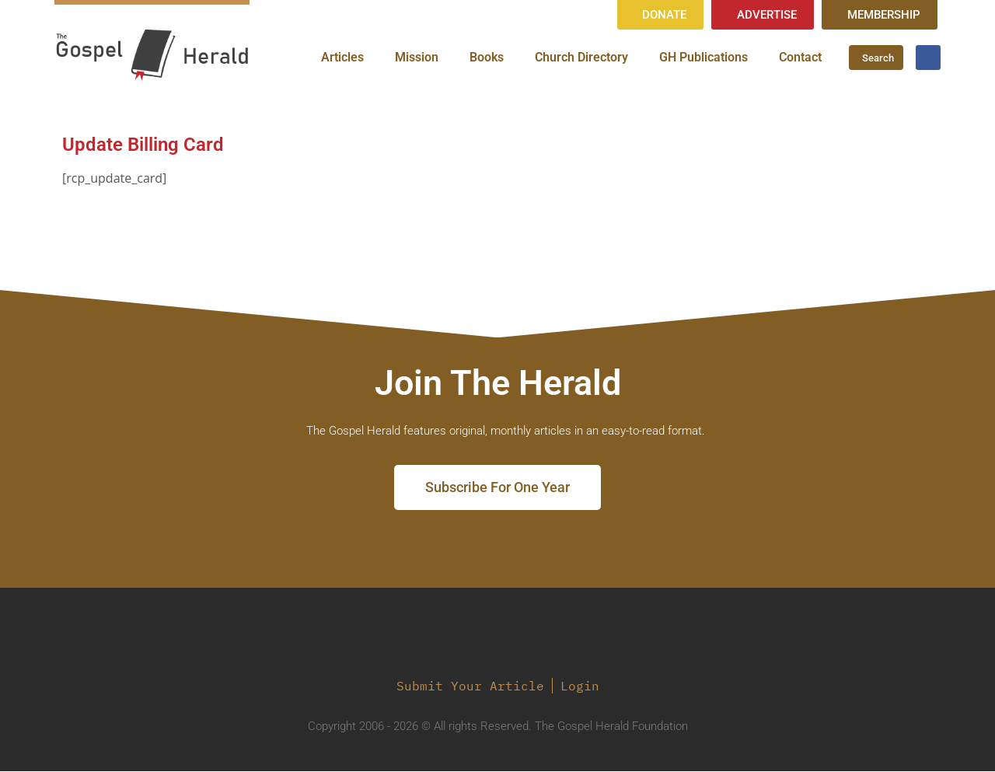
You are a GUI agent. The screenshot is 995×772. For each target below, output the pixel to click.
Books (487, 58)
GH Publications (703, 58)
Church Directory (581, 58)
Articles (342, 58)
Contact (800, 58)
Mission (416, 58)
